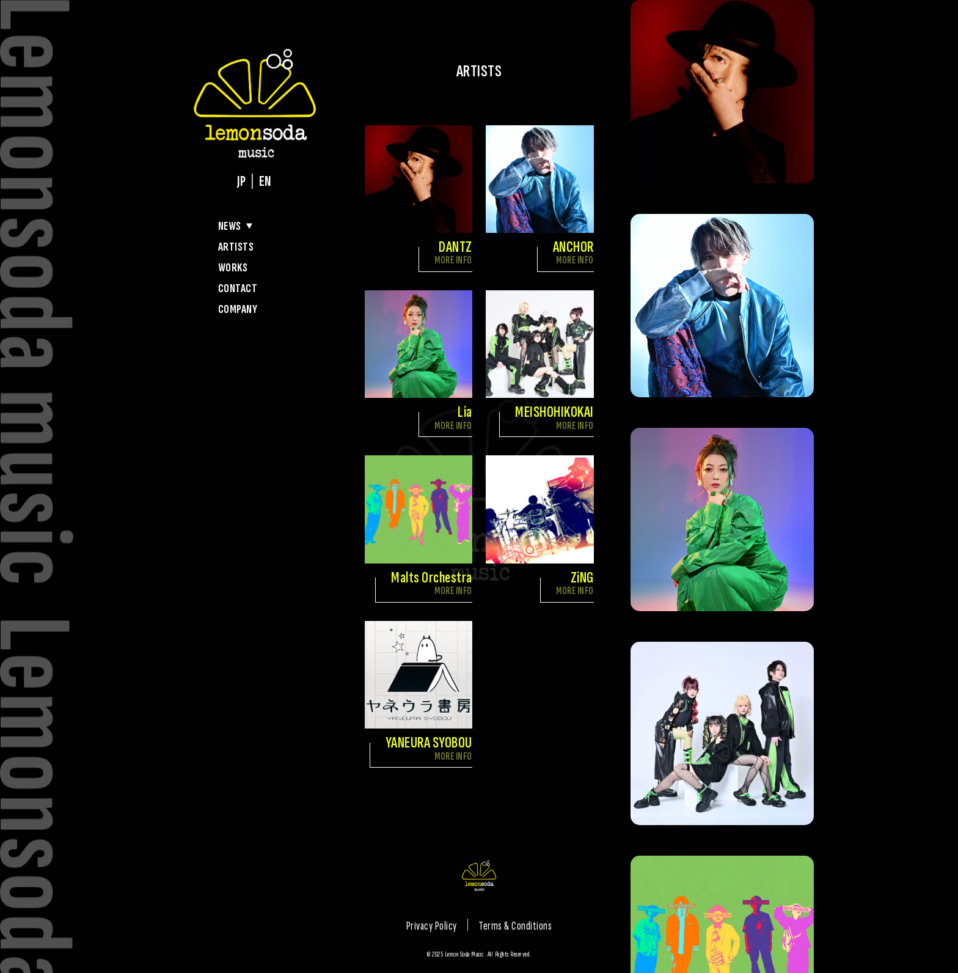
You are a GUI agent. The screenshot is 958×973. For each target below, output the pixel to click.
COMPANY (238, 309)
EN (265, 181)
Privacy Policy (431, 926)
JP (241, 181)
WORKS (233, 267)
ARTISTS (236, 247)
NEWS (229, 226)
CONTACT (238, 288)
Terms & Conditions (515, 926)
